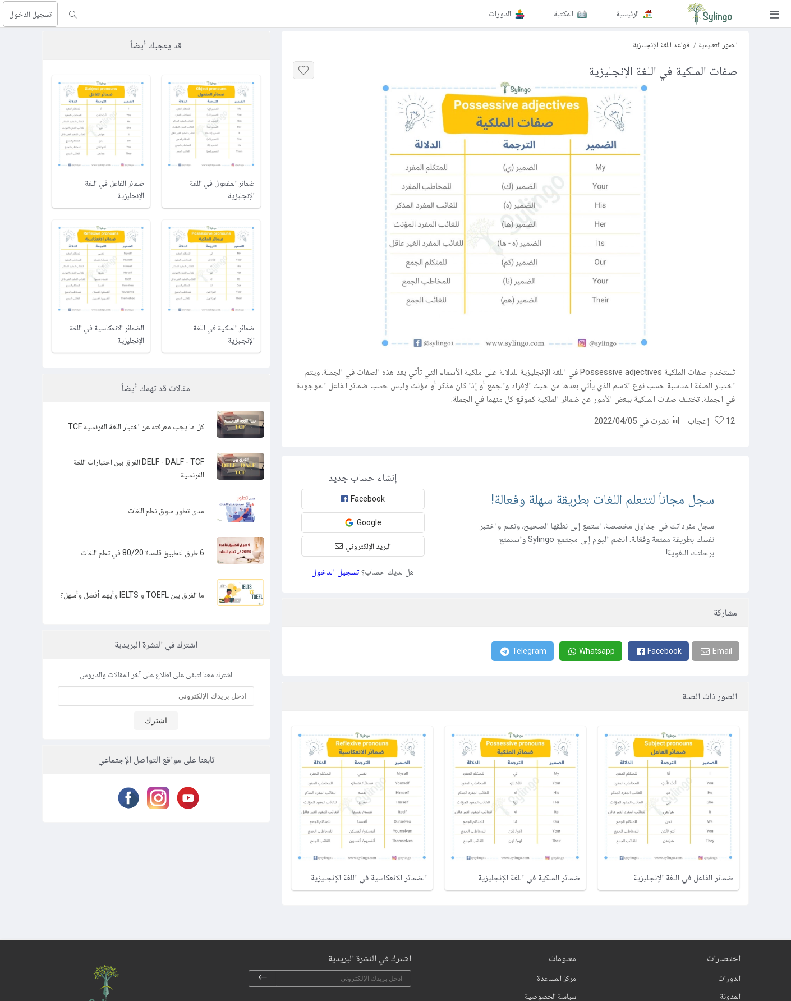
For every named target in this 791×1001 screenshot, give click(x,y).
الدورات (729, 978)
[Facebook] (658, 651)
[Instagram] (156, 798)
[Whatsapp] (590, 651)
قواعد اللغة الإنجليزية (661, 44)
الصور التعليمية (718, 44)
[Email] (715, 651)
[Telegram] (522, 651)
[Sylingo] (709, 14)
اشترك (156, 720)
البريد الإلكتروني (363, 545)
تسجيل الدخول (30, 14)
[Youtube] (186, 798)
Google (362, 522)
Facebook (363, 498)
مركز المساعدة (556, 978)
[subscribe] (263, 978)
